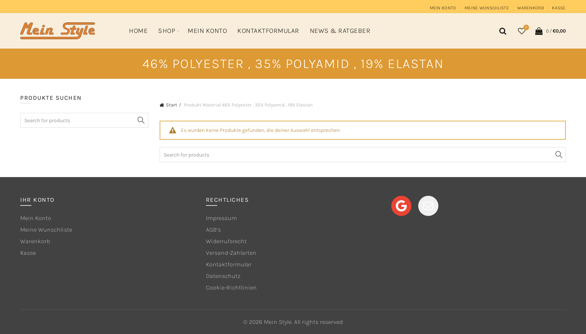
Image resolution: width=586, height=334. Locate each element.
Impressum (221, 218)
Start (171, 105)
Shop (166, 31)
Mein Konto (443, 7)
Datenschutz (223, 275)
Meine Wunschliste (487, 7)
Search (558, 154)
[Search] (501, 31)
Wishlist (525, 27)
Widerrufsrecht (226, 241)
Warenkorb (530, 7)
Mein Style (278, 321)
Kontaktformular (268, 31)
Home (138, 31)
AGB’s (213, 229)
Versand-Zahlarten (231, 252)
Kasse (559, 7)
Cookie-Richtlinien (231, 287)
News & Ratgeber (340, 31)
